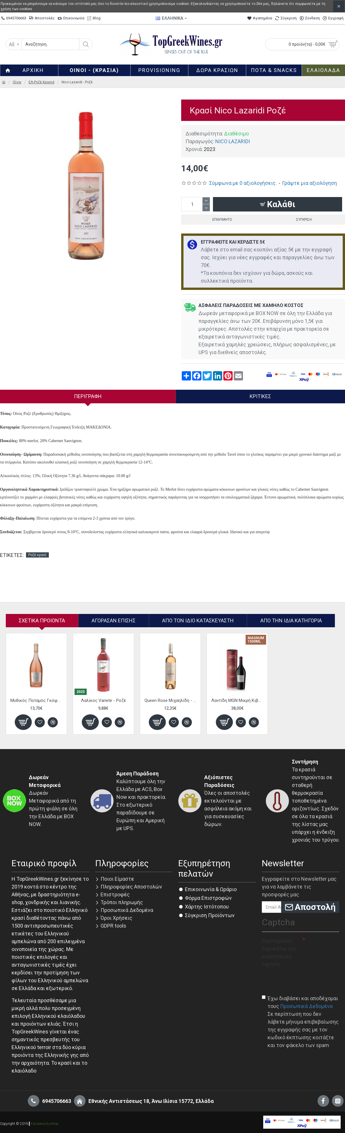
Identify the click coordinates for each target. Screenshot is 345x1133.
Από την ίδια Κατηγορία (291, 620)
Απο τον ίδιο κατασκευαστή (198, 620)
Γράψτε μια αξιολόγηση (309, 183)
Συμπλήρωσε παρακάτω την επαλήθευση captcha (279, 952)
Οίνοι (17, 82)
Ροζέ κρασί (37, 555)
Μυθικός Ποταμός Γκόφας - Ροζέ (36, 700)
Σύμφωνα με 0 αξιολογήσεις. (243, 183)
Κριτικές (260, 396)
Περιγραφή (88, 396)
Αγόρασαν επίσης (114, 620)
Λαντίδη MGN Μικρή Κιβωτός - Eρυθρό (237, 700)
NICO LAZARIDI (232, 141)
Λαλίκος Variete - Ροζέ (103, 700)
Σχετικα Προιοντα (42, 620)
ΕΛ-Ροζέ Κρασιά (41, 82)
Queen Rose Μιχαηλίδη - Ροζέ (170, 700)
